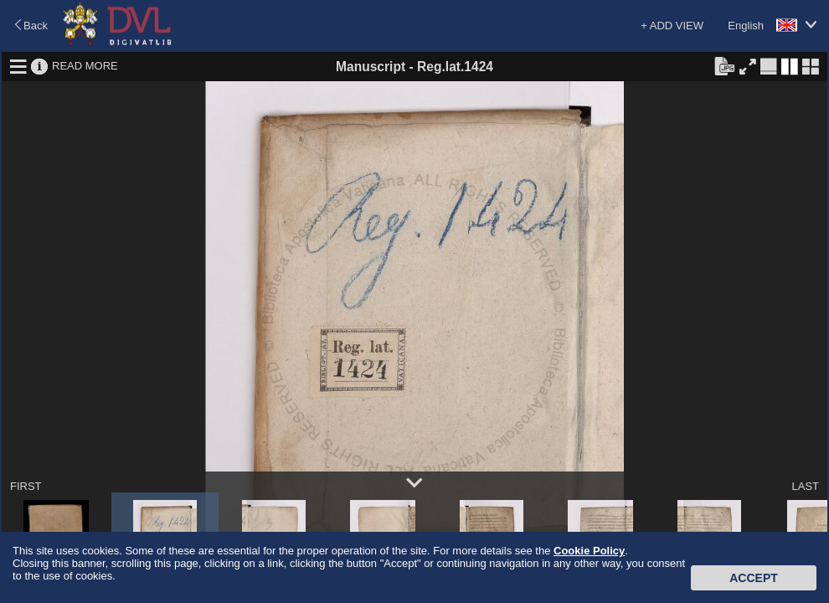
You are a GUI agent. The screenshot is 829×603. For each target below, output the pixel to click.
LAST (805, 486)
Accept (753, 578)
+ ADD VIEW (672, 25)
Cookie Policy (589, 550)
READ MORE (85, 65)
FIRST (26, 486)
